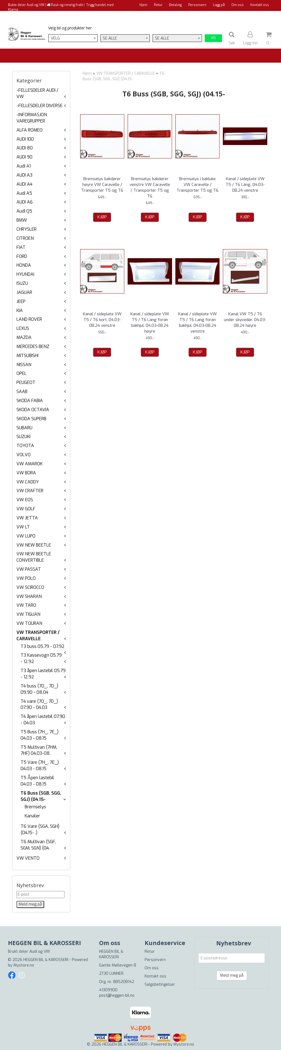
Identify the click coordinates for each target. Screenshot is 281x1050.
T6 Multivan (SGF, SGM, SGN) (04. (38, 845)
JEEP (21, 301)
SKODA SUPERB (31, 419)
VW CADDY (27, 482)
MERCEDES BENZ (32, 346)
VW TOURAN (29, 623)
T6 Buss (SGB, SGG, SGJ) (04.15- (41, 796)
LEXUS (22, 328)
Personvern (197, 5)
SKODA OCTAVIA (32, 410)
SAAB (21, 391)
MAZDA (24, 337)
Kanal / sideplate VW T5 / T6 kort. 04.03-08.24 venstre (102, 319)
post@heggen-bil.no (116, 995)
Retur (158, 5)
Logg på (219, 5)
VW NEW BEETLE (33, 545)
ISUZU (22, 283)
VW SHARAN (29, 596)
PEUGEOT (25, 382)
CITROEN (25, 238)
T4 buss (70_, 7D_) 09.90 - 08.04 (39, 689)
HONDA (23, 265)
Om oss (237, 5)
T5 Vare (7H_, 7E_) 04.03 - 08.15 (40, 765)
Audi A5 (24, 193)
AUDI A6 (24, 202)
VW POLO (26, 578)
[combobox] (73, 38)
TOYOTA (25, 446)
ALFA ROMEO (29, 130)
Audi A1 (23, 166)
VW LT (23, 527)
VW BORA (26, 473)
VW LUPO (25, 536)
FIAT (21, 247)
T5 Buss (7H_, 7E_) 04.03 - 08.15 (39, 735)
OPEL (21, 373)
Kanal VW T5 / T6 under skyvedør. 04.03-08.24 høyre (245, 319)
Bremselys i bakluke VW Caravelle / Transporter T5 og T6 (197, 184)
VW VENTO (28, 858)
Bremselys (35, 807)
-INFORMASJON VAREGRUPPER (31, 118)
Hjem (143, 5)
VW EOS (24, 500)
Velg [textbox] (55, 38)
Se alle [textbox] (110, 38)
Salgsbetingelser (160, 984)
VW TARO (26, 605)
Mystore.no (23, 965)
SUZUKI (23, 436)
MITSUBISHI (27, 355)
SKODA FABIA (29, 400)
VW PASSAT (28, 569)
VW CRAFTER (29, 491)
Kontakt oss (259, 5)
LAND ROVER (29, 319)
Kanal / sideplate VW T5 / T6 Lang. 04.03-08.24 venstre (245, 184)
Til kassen (261, 15)
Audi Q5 (24, 211)
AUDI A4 (24, 184)
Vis (213, 38)
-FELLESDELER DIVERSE (39, 105)
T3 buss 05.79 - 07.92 (42, 646)
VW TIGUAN (28, 614)
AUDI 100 (25, 139)
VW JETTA (27, 518)
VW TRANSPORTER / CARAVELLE (38, 636)
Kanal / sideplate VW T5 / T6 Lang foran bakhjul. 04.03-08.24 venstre (197, 322)
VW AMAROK (29, 464)
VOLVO (23, 455)
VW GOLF (25, 509)
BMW (21, 220)
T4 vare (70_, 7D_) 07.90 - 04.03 (39, 704)
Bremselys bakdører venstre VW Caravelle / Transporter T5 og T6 (150, 187)
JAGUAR (24, 292)
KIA (19, 310)
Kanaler (32, 816)
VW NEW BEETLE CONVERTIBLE (33, 557)
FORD (21, 256)
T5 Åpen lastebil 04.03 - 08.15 (37, 781)
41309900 (108, 990)
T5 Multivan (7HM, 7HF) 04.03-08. (39, 750)
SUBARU (24, 428)
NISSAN (23, 364)
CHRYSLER (26, 229)
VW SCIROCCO (30, 587)
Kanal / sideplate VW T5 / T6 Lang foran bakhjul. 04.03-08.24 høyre (149, 322)
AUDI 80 (24, 148)
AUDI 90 (24, 157)
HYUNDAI (25, 274)
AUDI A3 (24, 175)
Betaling (175, 5)
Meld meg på (231, 975)
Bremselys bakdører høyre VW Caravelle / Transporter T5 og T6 (102, 184)
